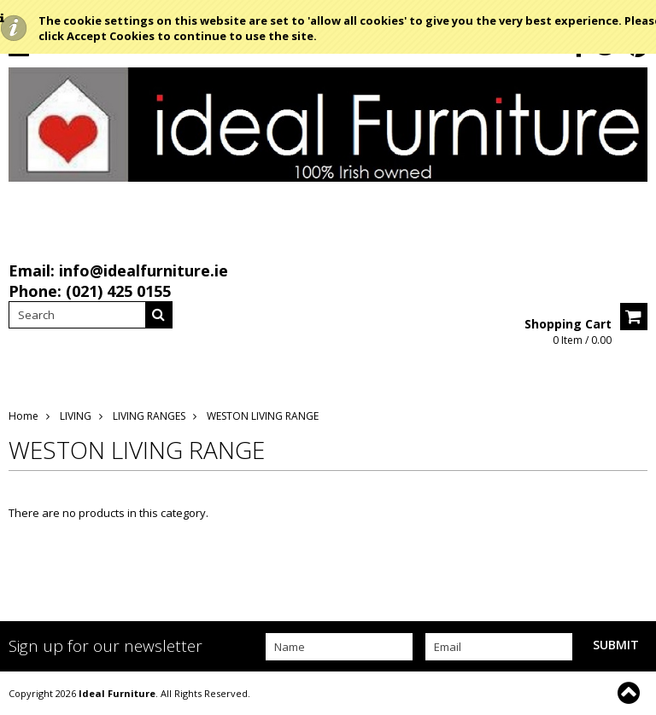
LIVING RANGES (149, 416)
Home (23, 416)
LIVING (75, 416)
